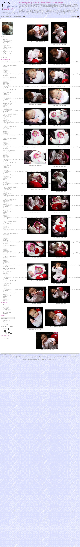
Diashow (73, 16)
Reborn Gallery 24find (6, 356)
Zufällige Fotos (7, 312)
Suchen (5, 321)
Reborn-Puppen (8, 330)
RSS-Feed (5, 324)
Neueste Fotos (7, 309)
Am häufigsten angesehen (7, 305)
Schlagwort (18, 16)
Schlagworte (6, 320)
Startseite (9, 16)
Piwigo (6, 354)
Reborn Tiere (6, 45)
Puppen (5, 41)
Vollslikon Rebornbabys (6, 40)
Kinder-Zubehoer (7, 51)
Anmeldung (6, 338)
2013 (6, 332)
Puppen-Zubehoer (7, 42)
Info (4, 323)
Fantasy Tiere (6, 47)
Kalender (5, 313)
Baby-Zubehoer (7, 49)
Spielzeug (5, 53)
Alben (3, 37)
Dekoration (6, 55)
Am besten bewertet (6, 308)
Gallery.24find (60, 14)
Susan (7, 333)
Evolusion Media (17, 358)
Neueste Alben (7, 311)
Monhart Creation (43, 356)
